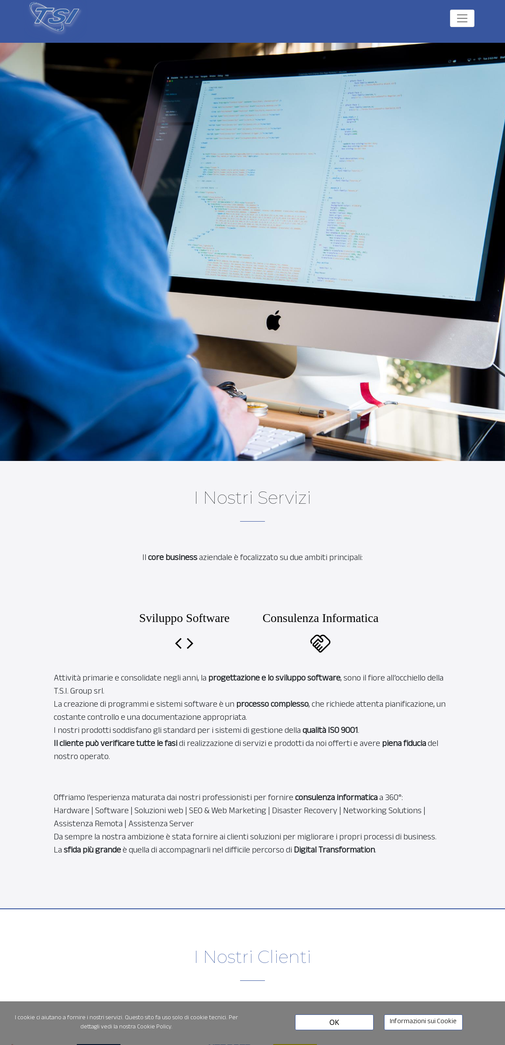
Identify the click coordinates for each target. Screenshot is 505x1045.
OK (334, 1022)
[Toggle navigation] (462, 18)
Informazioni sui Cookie (423, 1022)
